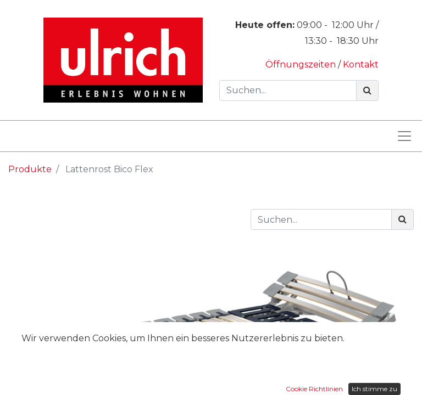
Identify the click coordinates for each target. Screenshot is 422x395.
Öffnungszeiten (301, 64)
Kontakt (361, 64)
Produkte (30, 169)
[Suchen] (367, 90)
